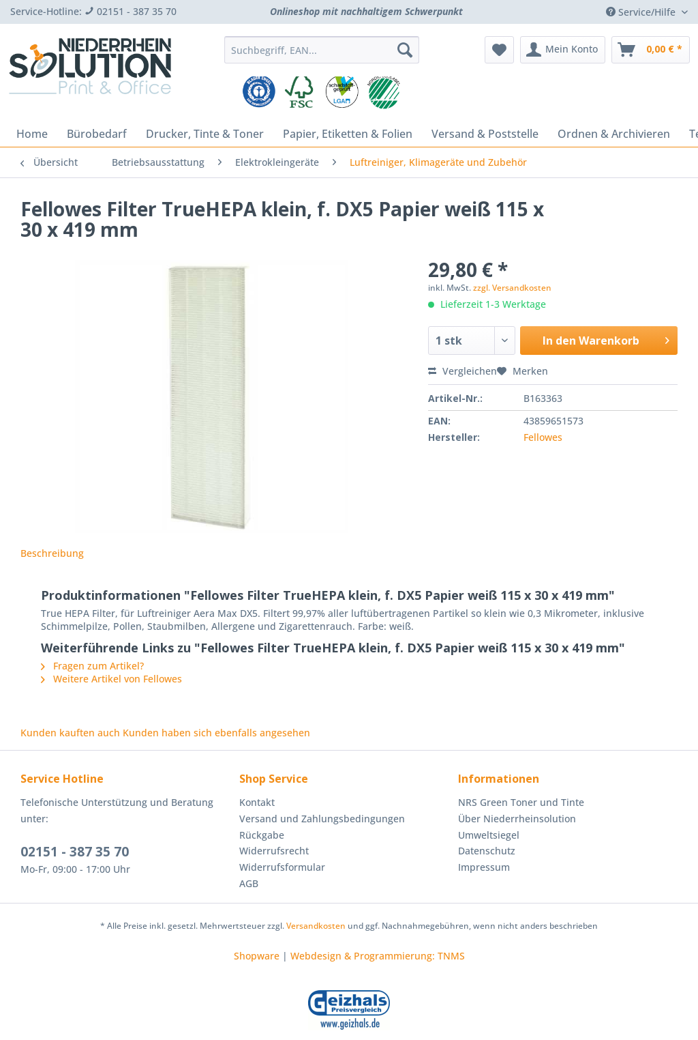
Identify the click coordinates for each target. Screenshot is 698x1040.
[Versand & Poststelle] (485, 134)
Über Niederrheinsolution (517, 818)
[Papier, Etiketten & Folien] (347, 134)
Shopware (256, 955)
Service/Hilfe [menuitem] (642, 11)
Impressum (484, 867)
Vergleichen (462, 370)
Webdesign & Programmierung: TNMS (377, 955)
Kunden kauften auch (70, 732)
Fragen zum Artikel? (92, 665)
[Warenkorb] (650, 49)
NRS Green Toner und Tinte (521, 802)
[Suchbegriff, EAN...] (322, 49)
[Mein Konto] (562, 49)
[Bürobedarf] (96, 134)
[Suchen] (405, 49)
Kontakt (257, 802)
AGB (248, 883)
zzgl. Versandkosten (512, 287)
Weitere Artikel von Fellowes (111, 678)
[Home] (32, 134)
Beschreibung (52, 553)
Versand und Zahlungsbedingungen (322, 818)
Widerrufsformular (282, 867)
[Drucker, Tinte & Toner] (204, 134)
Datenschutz (486, 850)
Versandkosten (316, 925)
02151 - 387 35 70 (74, 852)
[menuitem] (322, 56)
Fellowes (543, 437)
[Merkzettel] (499, 49)
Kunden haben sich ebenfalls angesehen (216, 732)
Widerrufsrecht (274, 850)
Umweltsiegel (488, 834)
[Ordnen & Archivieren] (614, 134)
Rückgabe (261, 834)
